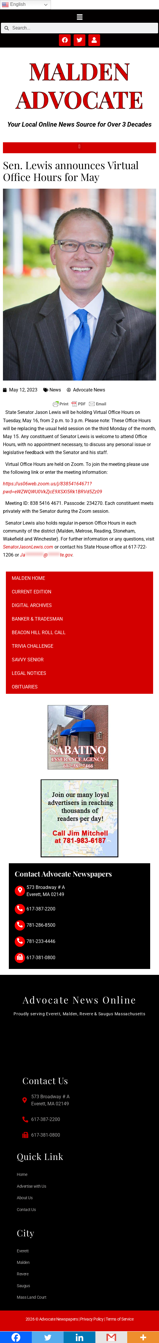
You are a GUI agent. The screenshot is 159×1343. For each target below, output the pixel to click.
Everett (23, 1251)
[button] (79, 17)
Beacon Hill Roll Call (39, 632)
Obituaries (25, 687)
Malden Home (28, 578)
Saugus (23, 1285)
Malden (79, 70)
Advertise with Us (31, 1186)
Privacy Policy (92, 1319)
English (14, 4)
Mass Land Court (31, 1297)
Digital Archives (32, 605)
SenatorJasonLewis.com (28, 547)
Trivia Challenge (32, 646)
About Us (24, 1197)
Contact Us (26, 1209)
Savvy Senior (28, 659)
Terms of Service (119, 1319)
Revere (22, 1274)
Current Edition (31, 592)
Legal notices (29, 673)
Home (22, 1174)
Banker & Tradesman (37, 619)
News (55, 390)
